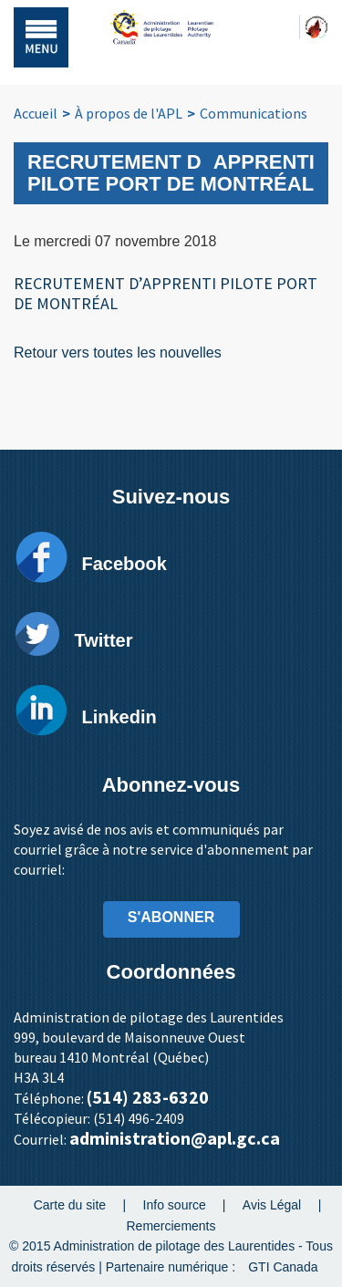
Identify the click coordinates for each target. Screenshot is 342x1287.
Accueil (35, 113)
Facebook (123, 564)
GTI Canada (282, 1267)
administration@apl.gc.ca (174, 1137)
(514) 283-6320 (148, 1096)
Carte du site (70, 1205)
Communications (253, 113)
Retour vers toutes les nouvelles (118, 352)
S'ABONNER (171, 917)
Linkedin (118, 717)
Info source (174, 1205)
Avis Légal (272, 1205)
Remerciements (170, 1225)
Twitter (103, 640)
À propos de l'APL (128, 113)
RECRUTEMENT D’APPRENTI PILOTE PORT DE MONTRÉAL (165, 293)
